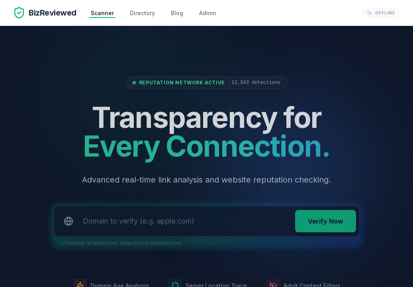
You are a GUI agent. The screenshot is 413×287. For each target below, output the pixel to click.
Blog (177, 13)
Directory (142, 13)
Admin (207, 13)
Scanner (102, 13)
